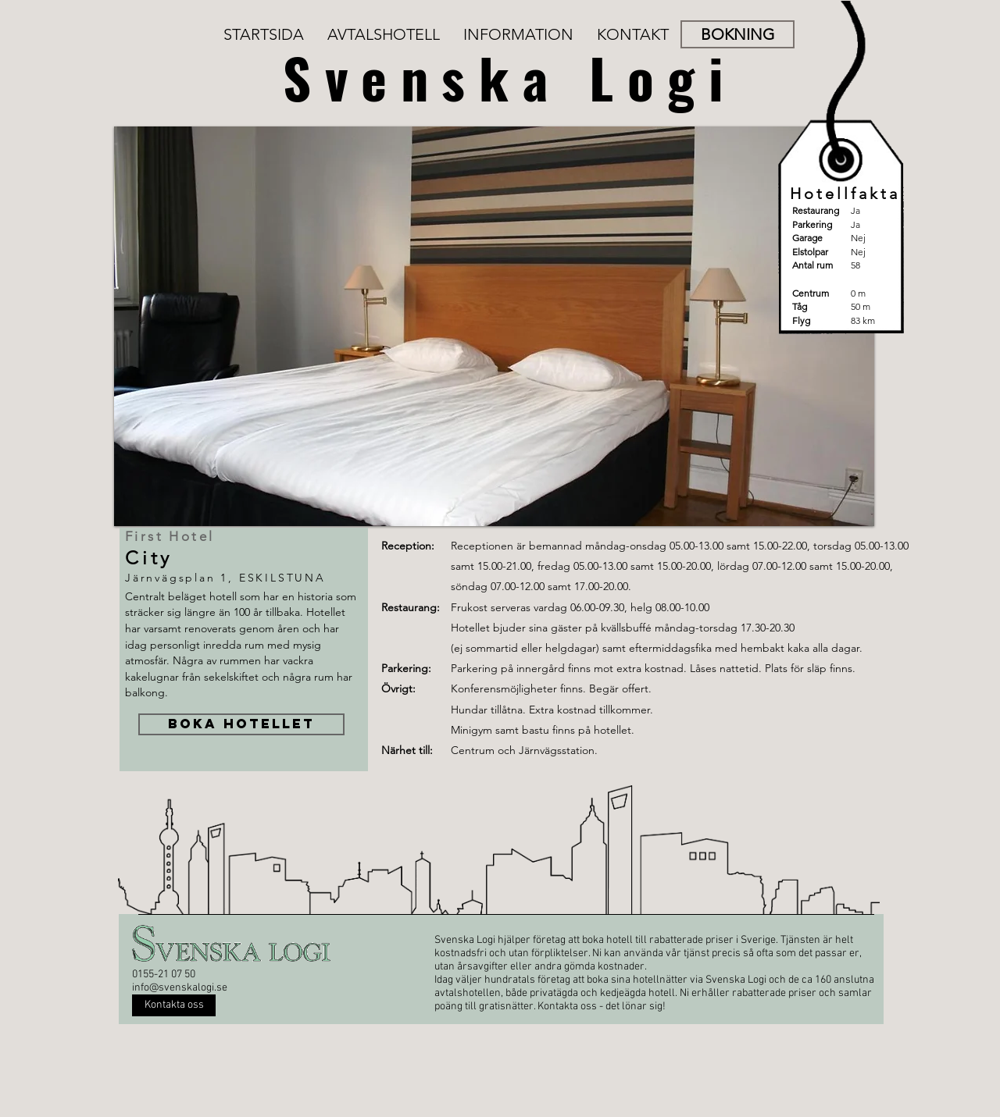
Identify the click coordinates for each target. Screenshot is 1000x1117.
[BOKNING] (737, 34)
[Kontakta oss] (174, 1005)
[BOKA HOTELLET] (241, 724)
